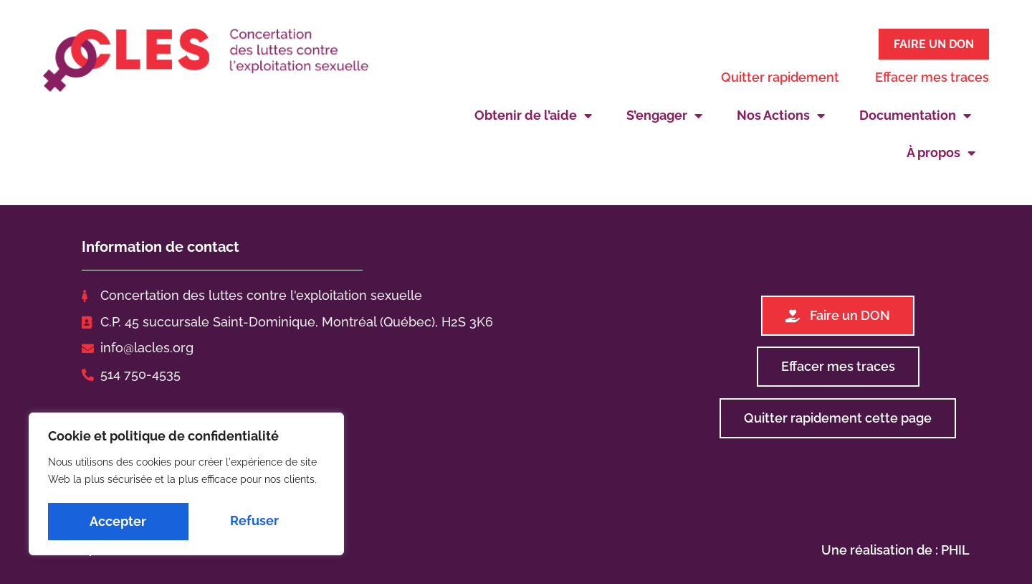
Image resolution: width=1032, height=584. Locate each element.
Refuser (114, 521)
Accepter (254, 521)
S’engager (664, 113)
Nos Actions (781, 113)
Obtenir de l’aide (533, 113)
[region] (186, 485)
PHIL (955, 547)
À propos (941, 150)
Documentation (915, 113)
